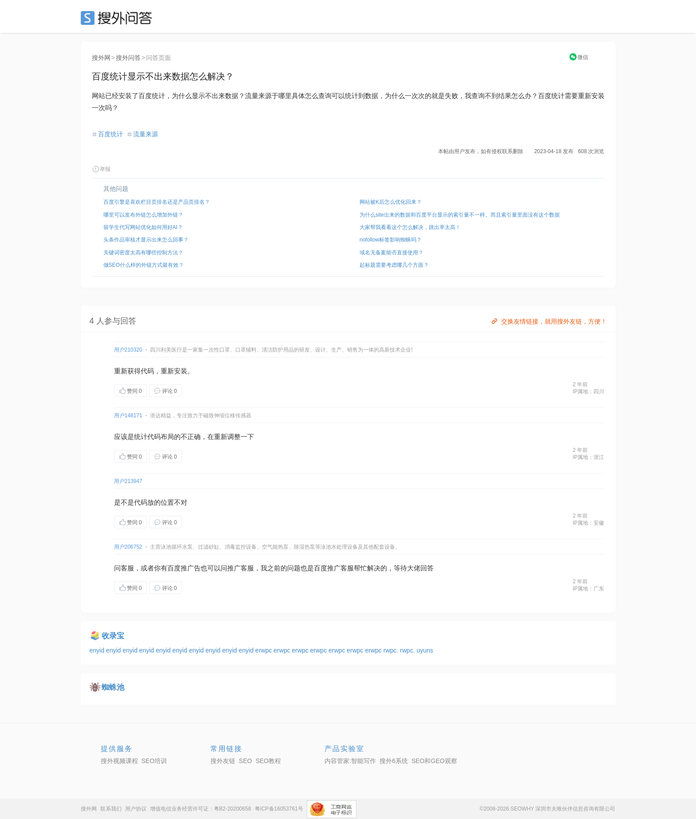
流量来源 (145, 134)
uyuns (424, 650)
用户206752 (128, 547)
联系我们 (111, 809)
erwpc (264, 650)
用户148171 (128, 415)
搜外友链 (222, 760)
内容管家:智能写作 (350, 760)
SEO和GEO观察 (434, 760)
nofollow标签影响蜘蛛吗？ (391, 240)
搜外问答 (128, 57)
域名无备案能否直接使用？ (391, 252)
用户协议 (135, 809)
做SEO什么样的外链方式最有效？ (143, 265)
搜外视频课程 (119, 760)
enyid (98, 650)
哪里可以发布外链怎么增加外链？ (143, 215)
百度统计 (110, 134)
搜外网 (101, 57)
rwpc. (392, 650)
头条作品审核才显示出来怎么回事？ (146, 240)
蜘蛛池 (113, 687)
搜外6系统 (394, 760)
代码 (147, 371)
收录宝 (113, 636)
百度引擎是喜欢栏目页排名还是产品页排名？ (156, 202)
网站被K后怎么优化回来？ (391, 202)
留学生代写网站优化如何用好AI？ (143, 227)
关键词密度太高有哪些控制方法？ (143, 252)
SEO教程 (268, 760)
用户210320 (128, 350)
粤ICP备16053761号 (279, 809)
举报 (101, 169)
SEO (118, 18)
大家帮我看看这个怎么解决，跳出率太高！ (410, 227)
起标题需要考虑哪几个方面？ (394, 265)
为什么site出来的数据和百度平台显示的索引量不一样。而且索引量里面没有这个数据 (460, 215)
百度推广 (180, 568)
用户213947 (128, 481)
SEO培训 (154, 760)
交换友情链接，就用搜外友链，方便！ (548, 321)
